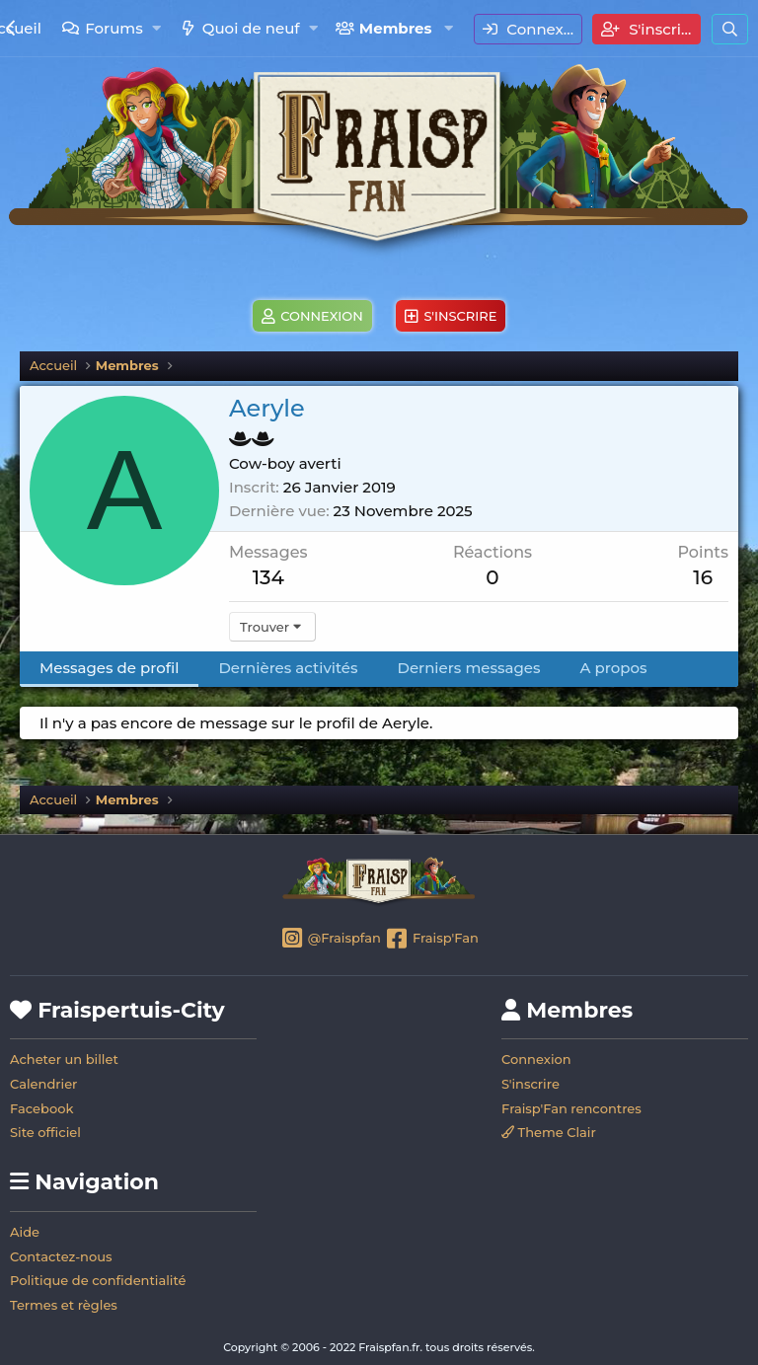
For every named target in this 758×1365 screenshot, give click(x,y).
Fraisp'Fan (431, 939)
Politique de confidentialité (98, 1280)
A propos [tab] (613, 667)
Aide (24, 1232)
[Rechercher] (730, 29)
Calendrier (43, 1084)
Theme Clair (548, 1132)
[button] (156, 28)
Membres (395, 28)
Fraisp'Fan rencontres (571, 1108)
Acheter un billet (64, 1059)
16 (703, 577)
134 (268, 577)
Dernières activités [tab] (287, 667)
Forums (113, 28)
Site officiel (45, 1132)
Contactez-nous (61, 1256)
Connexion (536, 1059)
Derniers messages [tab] (469, 667)
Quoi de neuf (251, 28)
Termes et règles (63, 1305)
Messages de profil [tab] (109, 667)
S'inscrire (530, 1084)
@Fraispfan (330, 939)
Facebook (41, 1108)
